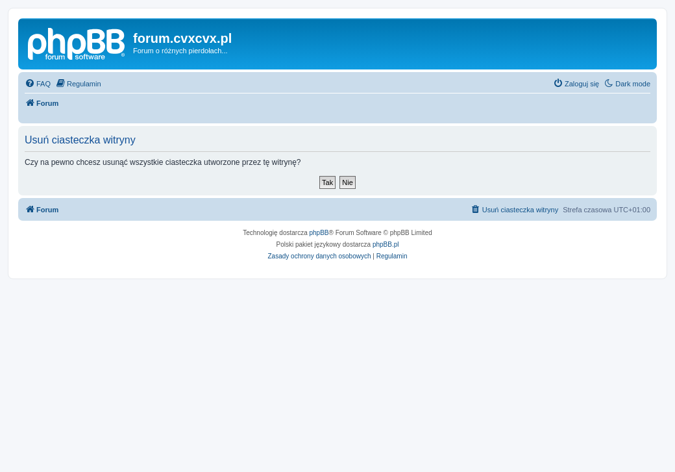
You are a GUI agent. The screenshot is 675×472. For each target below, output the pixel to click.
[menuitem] (38, 84)
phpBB (319, 232)
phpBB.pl (386, 244)
